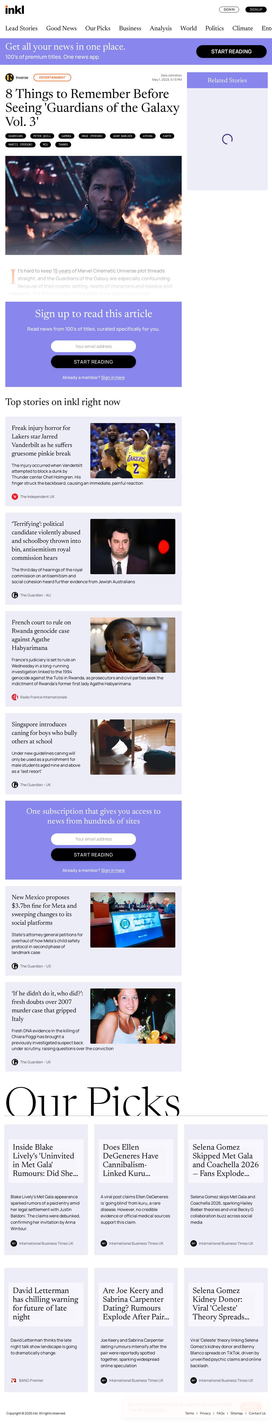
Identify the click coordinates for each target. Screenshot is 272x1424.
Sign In (229, 9)
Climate (242, 28)
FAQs (220, 1413)
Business (130, 28)
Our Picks (97, 28)
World (188, 28)
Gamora (66, 136)
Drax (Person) (92, 136)
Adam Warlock (122, 136)
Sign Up (256, 9)
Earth (167, 136)
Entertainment (52, 77)
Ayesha (147, 136)
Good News (61, 28)
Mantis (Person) (20, 144)
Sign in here (113, 377)
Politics (214, 28)
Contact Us (257, 1413)
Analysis (161, 28)
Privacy (205, 1413)
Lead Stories (21, 28)
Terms (189, 1413)
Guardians (15, 136)
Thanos (63, 144)
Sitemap (237, 1413)
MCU (45, 144)
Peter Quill (42, 136)
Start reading (231, 51)
